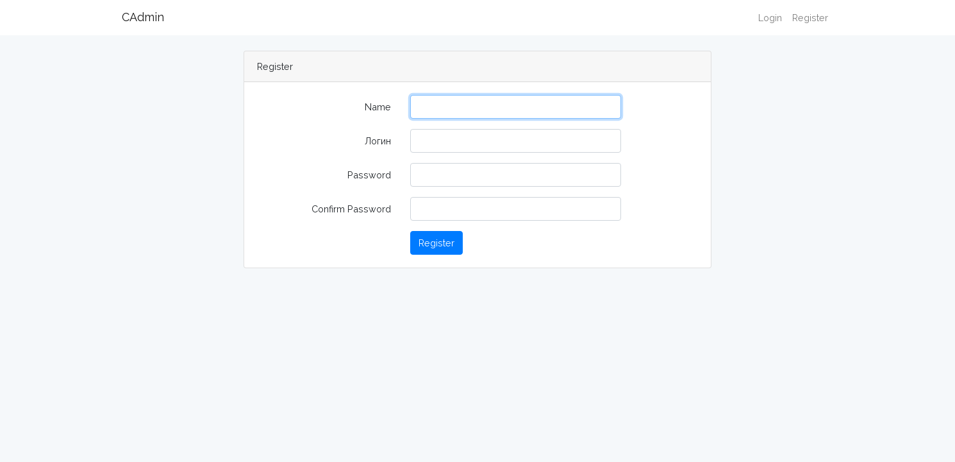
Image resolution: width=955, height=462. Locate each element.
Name (378, 106)
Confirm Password (351, 208)
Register (810, 17)
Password (369, 174)
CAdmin (143, 17)
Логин (378, 140)
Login (770, 17)
